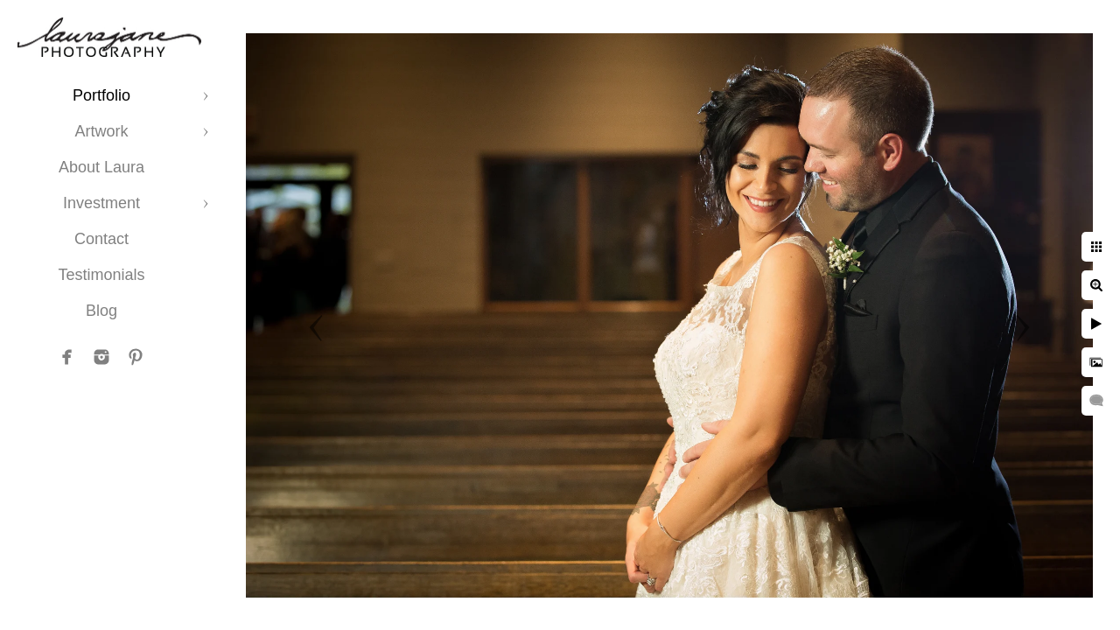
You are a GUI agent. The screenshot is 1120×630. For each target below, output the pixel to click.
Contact (101, 239)
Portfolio (101, 95)
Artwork (101, 131)
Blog (101, 310)
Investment (101, 203)
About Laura (101, 167)
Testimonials (101, 275)
